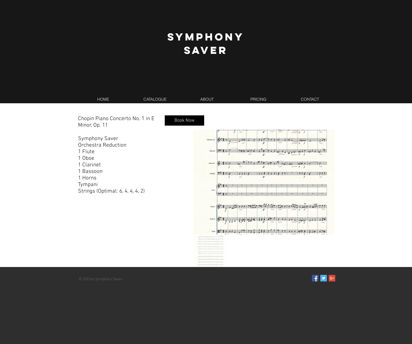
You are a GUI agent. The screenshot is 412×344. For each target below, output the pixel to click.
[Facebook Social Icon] (315, 278)
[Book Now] (184, 120)
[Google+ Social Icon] (332, 278)
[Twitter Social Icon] (323, 278)
